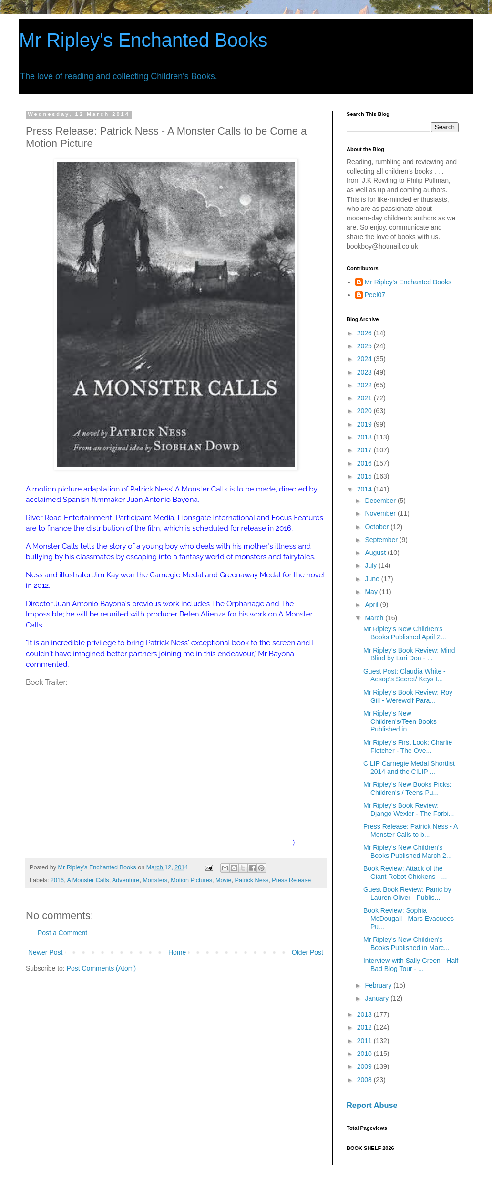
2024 (365, 359)
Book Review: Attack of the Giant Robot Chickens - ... (405, 872)
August (376, 552)
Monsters (155, 880)
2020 (365, 411)
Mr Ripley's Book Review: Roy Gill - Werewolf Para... (407, 696)
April (372, 604)
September (382, 539)
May (372, 591)
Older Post (307, 952)
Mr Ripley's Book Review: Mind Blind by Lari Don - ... (409, 654)
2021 (365, 398)
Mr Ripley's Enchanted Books (143, 40)
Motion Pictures (191, 880)
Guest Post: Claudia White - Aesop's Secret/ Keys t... (404, 675)
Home (177, 952)
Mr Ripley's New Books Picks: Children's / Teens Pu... (407, 788)
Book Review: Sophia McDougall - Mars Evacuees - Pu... (410, 918)
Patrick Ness (252, 880)
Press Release (291, 880)
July (372, 565)
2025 (365, 346)
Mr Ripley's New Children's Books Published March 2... (407, 851)
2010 (365, 1053)
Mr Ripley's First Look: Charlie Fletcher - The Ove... (407, 746)
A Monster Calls (88, 880)
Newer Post (45, 952)
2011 (365, 1040)
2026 (365, 333)
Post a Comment (62, 933)
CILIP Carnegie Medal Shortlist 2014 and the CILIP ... (409, 767)
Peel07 (375, 295)
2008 (365, 1080)
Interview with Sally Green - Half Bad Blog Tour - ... (410, 964)
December (381, 500)
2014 (365, 489)
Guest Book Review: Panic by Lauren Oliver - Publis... (407, 893)
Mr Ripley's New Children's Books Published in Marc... (406, 943)
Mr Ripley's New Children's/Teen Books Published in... (400, 721)
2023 (365, 372)
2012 (365, 1027)
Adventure (125, 880)
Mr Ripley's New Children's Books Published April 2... (404, 633)
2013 (365, 1014)
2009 (365, 1066)
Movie (223, 880)
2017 (365, 450)
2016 (57, 880)
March (375, 618)
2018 (365, 437)
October (377, 527)
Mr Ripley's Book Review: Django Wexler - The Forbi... (408, 809)
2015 (365, 476)
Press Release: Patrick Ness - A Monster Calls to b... (410, 830)
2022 (365, 385)
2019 (365, 424)
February (379, 985)
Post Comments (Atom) (101, 968)
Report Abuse (372, 1105)
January (377, 998)
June (373, 579)
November (381, 513)
